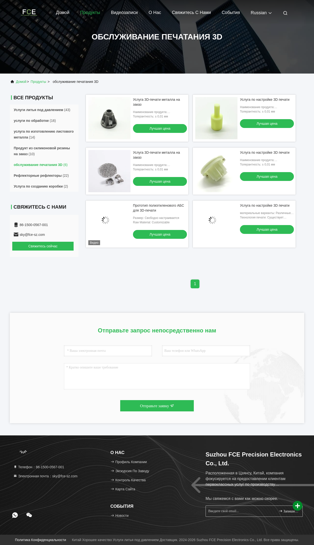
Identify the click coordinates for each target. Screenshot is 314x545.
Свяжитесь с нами (191, 12)
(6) (40, 165)
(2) (41, 186)
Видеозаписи (124, 12)
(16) (35, 121)
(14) (44, 134)
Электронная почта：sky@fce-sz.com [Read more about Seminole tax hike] (45, 476)
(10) (42, 151)
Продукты (90, 12)
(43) (42, 110)
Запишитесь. (289, 511)
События (231, 12)
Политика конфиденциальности (40, 540)
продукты (38, 82)
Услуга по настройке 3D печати (264, 99)
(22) (41, 175)
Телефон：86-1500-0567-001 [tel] (38, 467)
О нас (155, 12)
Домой (62, 12)
